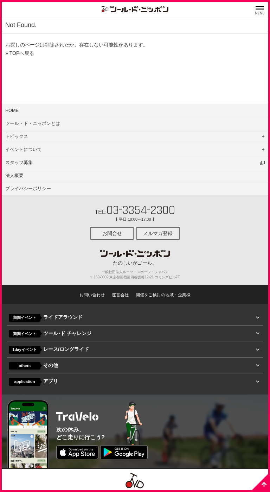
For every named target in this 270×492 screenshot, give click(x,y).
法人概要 (14, 175)
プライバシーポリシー (28, 188)
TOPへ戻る (21, 53)
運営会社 (120, 294)
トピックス (16, 136)
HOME (12, 110)
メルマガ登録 (158, 233)
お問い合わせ (92, 294)
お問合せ (112, 233)
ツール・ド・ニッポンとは (32, 123)
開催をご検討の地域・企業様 (163, 294)
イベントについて (23, 149)
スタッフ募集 (19, 162)
